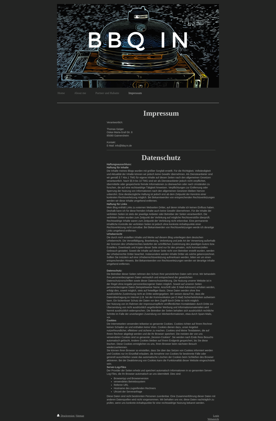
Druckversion (66, 415)
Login (216, 415)
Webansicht (213, 419)
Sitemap (80, 415)
